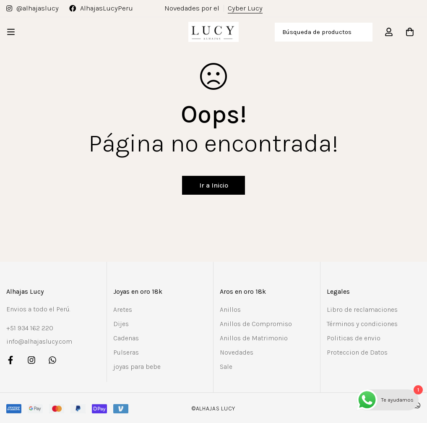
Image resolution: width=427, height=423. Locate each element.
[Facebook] (10, 360)
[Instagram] (31, 360)
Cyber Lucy (245, 8)
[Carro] (409, 32)
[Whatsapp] (52, 360)
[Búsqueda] (363, 32)
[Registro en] (388, 32)
